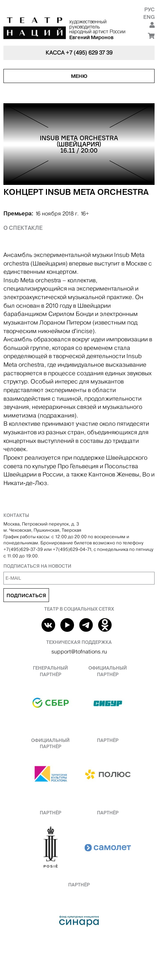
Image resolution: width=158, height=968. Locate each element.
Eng (149, 17)
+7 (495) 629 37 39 (89, 52)
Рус (149, 9)
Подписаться (26, 595)
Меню (79, 76)
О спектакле (22, 227)
